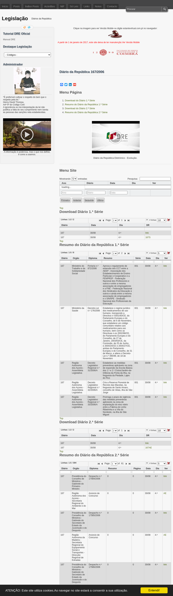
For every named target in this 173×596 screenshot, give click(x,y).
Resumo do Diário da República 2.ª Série (86, 112)
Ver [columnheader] (154, 183)
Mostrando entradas (73, 178)
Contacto (112, 6)
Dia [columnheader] (134, 183)
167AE (148, 447)
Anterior (77, 200)
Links (87, 6)
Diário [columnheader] (90, 183)
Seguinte (89, 200)
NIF (62, 6)
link (147, 233)
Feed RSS (25, 27)
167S (147, 237)
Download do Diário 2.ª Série (80, 108)
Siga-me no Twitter (29, 27)
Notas (98, 6)
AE (164, 493)
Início (5, 6)
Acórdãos (49, 6)
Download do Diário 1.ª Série (80, 100)
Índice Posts (32, 6)
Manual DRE (9, 39)
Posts (16, 6)
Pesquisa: (149, 178)
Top (61, 208)
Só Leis (74, 6)
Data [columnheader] (112, 183)
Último (100, 200)
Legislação (15, 18)
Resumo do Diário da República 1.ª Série (86, 104)
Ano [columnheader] (64, 183)
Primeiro (65, 200)
